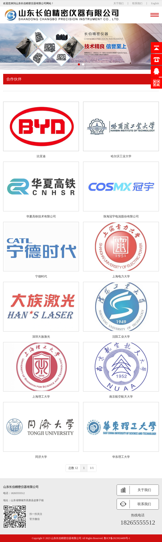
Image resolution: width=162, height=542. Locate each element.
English (155, 3)
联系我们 (137, 3)
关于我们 (118, 3)
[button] (79, 64)
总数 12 (73, 468)
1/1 (92, 468)
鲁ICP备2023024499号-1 (117, 538)
